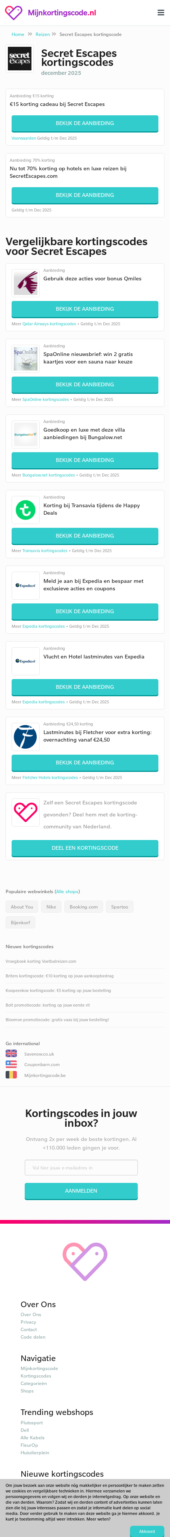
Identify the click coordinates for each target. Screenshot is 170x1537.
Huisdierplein (35, 1452)
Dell (25, 1430)
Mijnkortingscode (39, 1368)
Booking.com (84, 907)
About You (22, 907)
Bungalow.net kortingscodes (48, 475)
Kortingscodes (36, 1376)
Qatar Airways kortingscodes (49, 323)
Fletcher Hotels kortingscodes (50, 777)
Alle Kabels (33, 1437)
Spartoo (119, 907)
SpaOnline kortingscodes (45, 399)
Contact (29, 1329)
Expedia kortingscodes (43, 626)
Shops (27, 1391)
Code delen (33, 1337)
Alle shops (67, 891)
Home (18, 34)
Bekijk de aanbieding (85, 123)
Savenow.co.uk (39, 1054)
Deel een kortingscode (85, 847)
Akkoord (147, 1531)
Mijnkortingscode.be (45, 1075)
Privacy (28, 1322)
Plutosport (32, 1422)
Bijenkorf (20, 922)
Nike (51, 907)
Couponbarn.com (42, 1064)
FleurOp (29, 1445)
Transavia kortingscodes (44, 550)
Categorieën (34, 1383)
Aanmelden (81, 1190)
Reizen (43, 34)
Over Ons (31, 1314)
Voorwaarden (24, 138)
